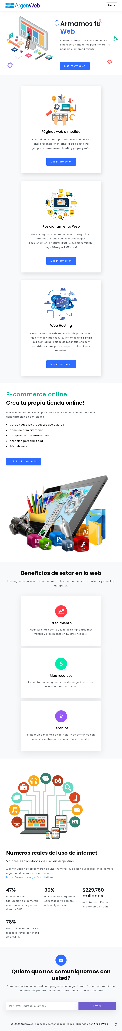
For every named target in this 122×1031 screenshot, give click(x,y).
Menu (111, 5)
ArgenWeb (101, 1024)
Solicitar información (23, 461)
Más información (74, 66)
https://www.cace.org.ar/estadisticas (29, 877)
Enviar (97, 1006)
